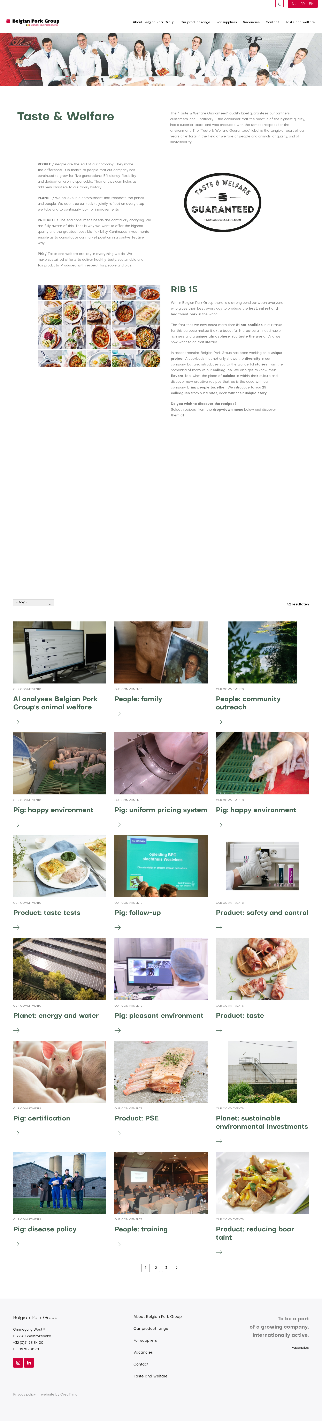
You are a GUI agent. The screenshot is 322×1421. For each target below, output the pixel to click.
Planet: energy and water (56, 1016)
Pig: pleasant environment (159, 1016)
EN (311, 4)
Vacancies (251, 22)
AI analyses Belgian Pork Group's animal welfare (55, 703)
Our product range (195, 22)
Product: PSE (136, 1119)
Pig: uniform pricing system (160, 810)
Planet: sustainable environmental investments (262, 1123)
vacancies (300, 1348)
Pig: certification (41, 1119)
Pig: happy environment (53, 810)
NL (294, 4)
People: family (138, 699)
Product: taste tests (46, 913)
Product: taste (240, 1016)
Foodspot (279, 4)
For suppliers (226, 22)
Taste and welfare (300, 22)
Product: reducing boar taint (255, 1233)
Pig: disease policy (44, 1229)
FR (302, 4)
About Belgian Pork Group (153, 22)
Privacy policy (24, 1394)
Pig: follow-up (137, 913)
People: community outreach (248, 703)
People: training (141, 1229)
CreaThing (68, 1394)
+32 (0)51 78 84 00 (28, 1343)
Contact (272, 22)
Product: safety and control (262, 913)
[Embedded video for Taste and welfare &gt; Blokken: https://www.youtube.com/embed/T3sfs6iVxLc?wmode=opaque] (161, 504)
